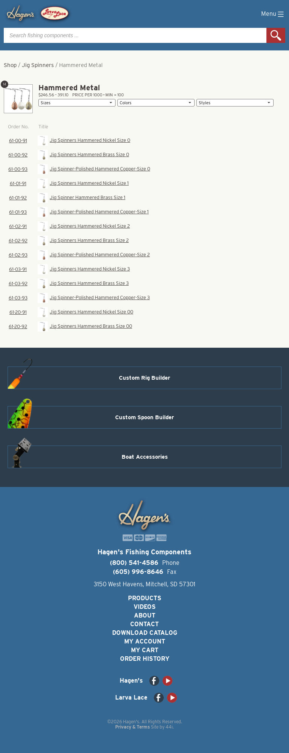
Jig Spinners (38, 65)
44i (169, 727)
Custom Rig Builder (144, 377)
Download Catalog (144, 632)
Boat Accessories (145, 456)
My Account (144, 641)
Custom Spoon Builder (144, 417)
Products (144, 598)
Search (275, 35)
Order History (144, 658)
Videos (145, 606)
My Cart (144, 650)
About (144, 615)
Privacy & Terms (132, 727)
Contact (144, 624)
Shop (10, 65)
